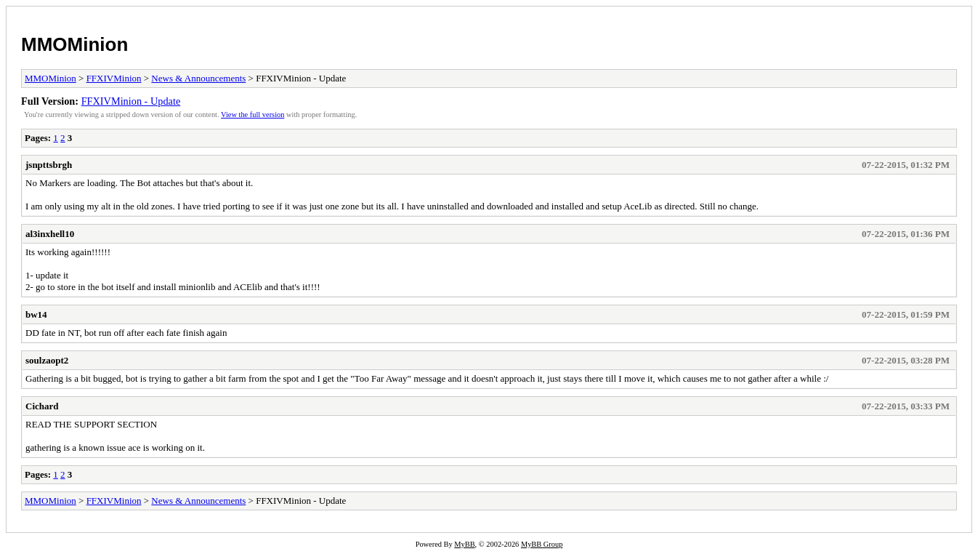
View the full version (252, 115)
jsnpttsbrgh (48, 164)
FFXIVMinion (114, 78)
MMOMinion (74, 44)
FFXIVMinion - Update (131, 101)
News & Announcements (198, 78)
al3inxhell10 (49, 233)
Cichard (42, 406)
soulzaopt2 (46, 360)
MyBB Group (541, 544)
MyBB (464, 544)
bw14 (36, 314)
